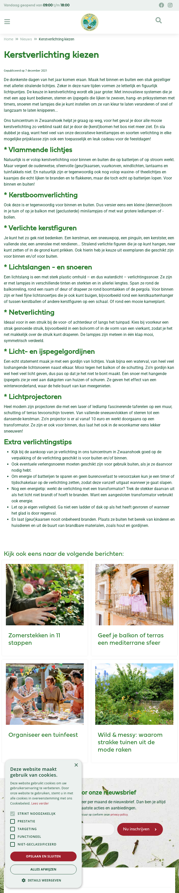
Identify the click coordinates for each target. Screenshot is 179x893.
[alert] (43, 824)
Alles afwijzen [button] (43, 869)
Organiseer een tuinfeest (43, 735)
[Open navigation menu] (8, 22)
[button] (43, 880)
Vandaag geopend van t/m (36, 5)
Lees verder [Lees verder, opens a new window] (40, 803)
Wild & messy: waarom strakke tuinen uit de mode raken (130, 742)
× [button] (76, 765)
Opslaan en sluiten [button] (43, 856)
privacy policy (119, 814)
